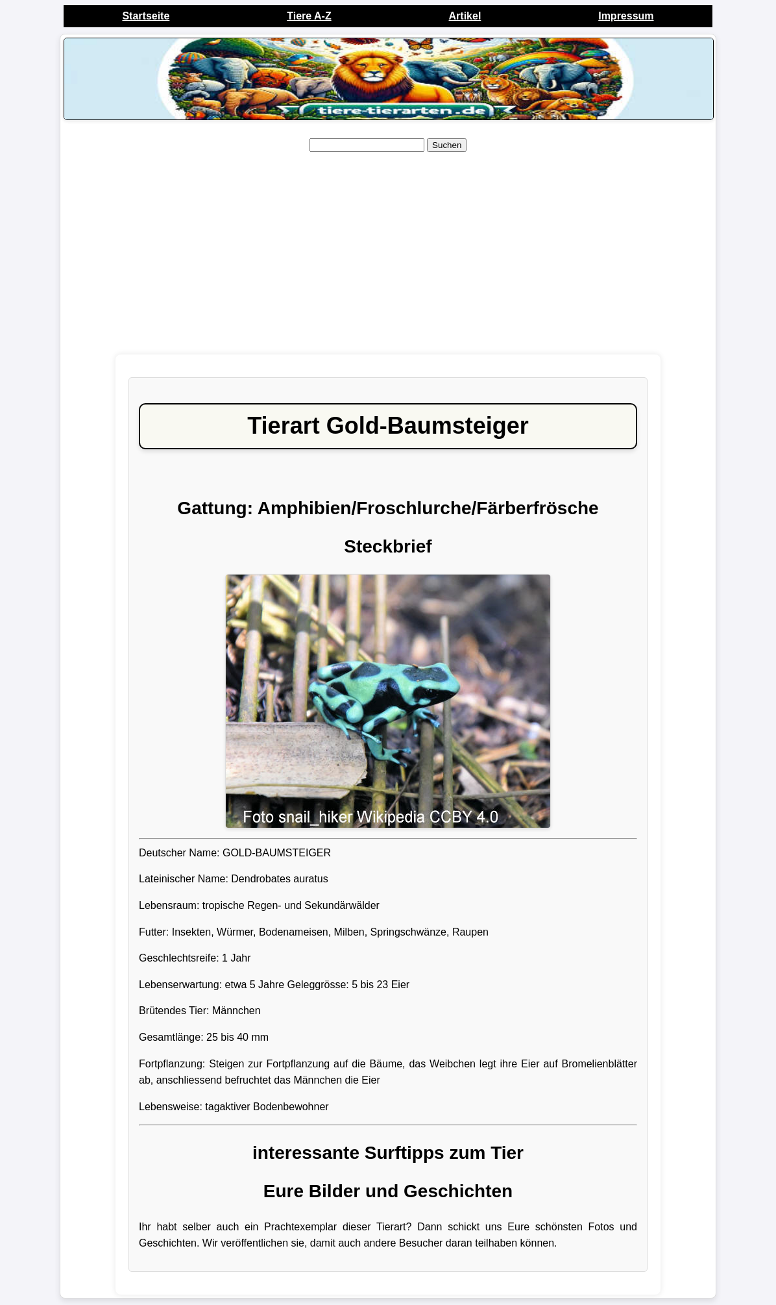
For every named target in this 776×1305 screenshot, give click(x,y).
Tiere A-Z (309, 15)
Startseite (145, 15)
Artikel (465, 15)
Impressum (625, 15)
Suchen (446, 145)
